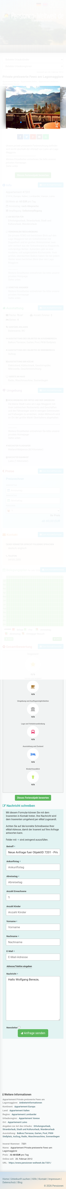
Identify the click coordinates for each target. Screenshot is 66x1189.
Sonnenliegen (53, 1136)
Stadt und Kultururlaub (28, 1129)
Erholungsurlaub (42, 1126)
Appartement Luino (17, 1122)
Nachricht (12, 973)
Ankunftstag (13, 861)
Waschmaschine (36, 1136)
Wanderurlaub (47, 1129)
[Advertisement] (33, 1066)
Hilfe (34, 1179)
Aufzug (16, 1136)
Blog (19, 1182)
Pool (45, 1133)
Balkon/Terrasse (25, 1133)
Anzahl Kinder (13, 906)
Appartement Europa (24, 1106)
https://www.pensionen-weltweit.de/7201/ (30, 1162)
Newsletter (13, 1027)
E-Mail (10, 951)
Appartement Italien (20, 1110)
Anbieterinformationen (30, 1102)
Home (6, 1179)
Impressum (54, 1179)
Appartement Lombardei (24, 1114)
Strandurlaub (9, 1129)
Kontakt (43, 1179)
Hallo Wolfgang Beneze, (33, 998)
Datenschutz (9, 1182)
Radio (24, 1136)
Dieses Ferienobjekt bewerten (33, 797)
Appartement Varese (29, 1118)
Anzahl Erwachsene (16, 891)
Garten (38, 1133)
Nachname (12, 936)
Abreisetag (12, 876)
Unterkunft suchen (20, 1179)
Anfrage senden (33, 1033)
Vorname (11, 921)
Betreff (10, 846)
